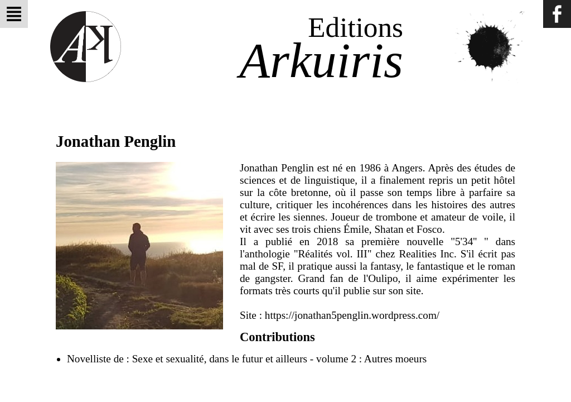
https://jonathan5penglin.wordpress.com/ (352, 315)
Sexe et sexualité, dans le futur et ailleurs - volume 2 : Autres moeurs (279, 359)
